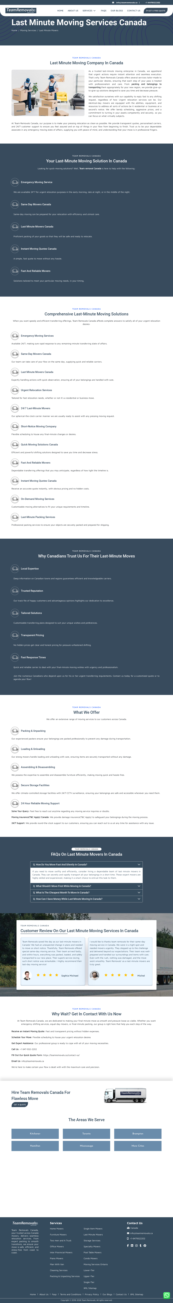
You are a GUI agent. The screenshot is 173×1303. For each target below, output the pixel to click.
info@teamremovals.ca (124, 2)
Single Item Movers (93, 1228)
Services (89, 10)
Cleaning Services (58, 1270)
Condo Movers (90, 1258)
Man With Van (57, 1264)
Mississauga (86, 1146)
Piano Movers (56, 1258)
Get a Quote (20, 1104)
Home (60, 10)
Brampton (137, 1134)
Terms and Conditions (70, 1294)
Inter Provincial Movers (61, 1252)
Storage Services (92, 1240)
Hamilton (35, 1146)
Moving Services (28, 30)
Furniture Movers (58, 1234)
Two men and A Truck (60, 1240)
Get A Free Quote (155, 10)
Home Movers (56, 1228)
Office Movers (57, 1246)
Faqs (54, 1294)
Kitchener (35, 1134)
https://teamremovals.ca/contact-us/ (61, 1055)
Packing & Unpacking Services (65, 1276)
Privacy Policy (92, 1294)
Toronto (86, 1134)
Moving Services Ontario (96, 1264)
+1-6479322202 (150, 2)
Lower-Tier (89, 1270)
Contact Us (133, 10)
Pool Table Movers (92, 1252)
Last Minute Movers (93, 1234)
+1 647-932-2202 (28, 1049)
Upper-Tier (89, 1276)
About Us (73, 10)
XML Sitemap (90, 1288)
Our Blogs (117, 10)
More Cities (138, 1146)
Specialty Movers (92, 1246)
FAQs (103, 10)
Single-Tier (89, 1282)
